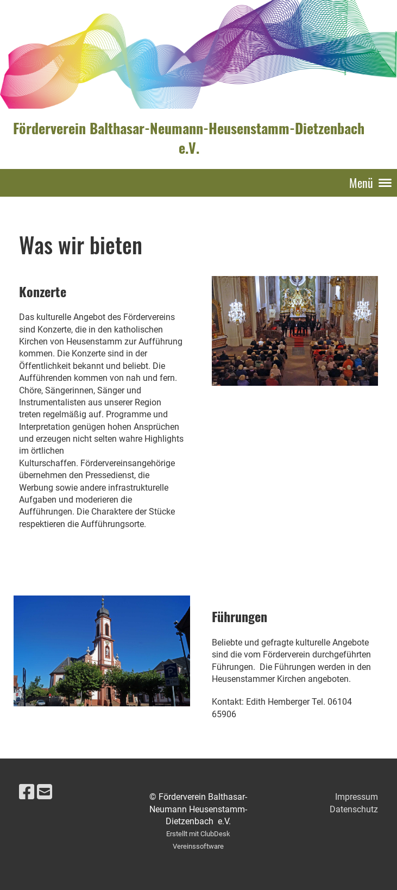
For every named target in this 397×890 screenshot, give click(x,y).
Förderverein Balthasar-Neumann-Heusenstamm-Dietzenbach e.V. (188, 138)
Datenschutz (354, 809)
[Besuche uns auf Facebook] (26, 792)
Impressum (356, 797)
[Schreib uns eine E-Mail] (44, 792)
